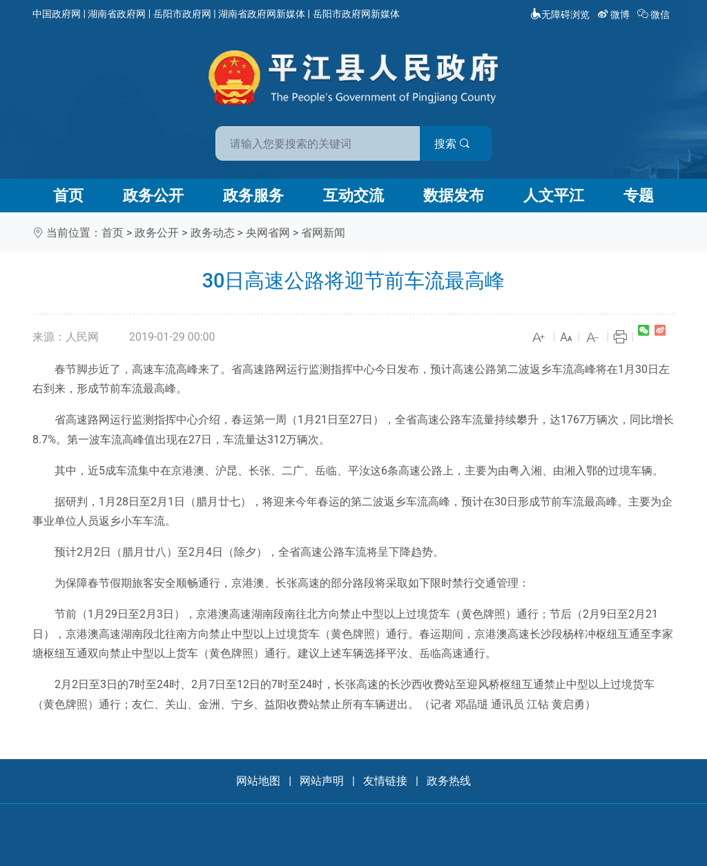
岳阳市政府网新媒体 (356, 13)
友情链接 (385, 780)
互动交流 (353, 195)
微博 (614, 14)
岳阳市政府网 (182, 13)
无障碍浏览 (560, 14)
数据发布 (453, 195)
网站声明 (322, 780)
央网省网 (268, 232)
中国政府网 (56, 13)
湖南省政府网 (117, 13)
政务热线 (449, 780)
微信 (654, 14)
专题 (638, 195)
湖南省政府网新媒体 (261, 13)
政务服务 (253, 195)
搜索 (452, 143)
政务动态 (213, 232)
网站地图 (258, 780)
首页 (68, 195)
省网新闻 (323, 232)
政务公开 (153, 195)
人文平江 (553, 195)
